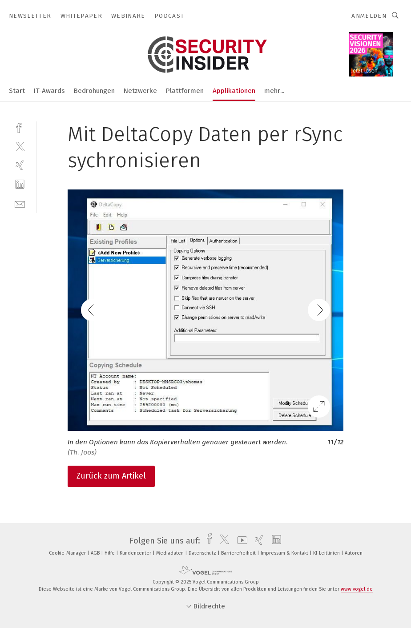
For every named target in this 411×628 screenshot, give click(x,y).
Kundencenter (136, 553)
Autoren (354, 553)
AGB (96, 553)
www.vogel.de (357, 589)
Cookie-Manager (68, 553)
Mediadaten (170, 553)
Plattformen (185, 91)
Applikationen (234, 91)
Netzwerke (140, 91)
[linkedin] (19, 184)
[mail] (19, 203)
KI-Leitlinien (327, 553)
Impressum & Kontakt (285, 553)
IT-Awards (49, 91)
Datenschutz (203, 553)
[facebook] (19, 127)
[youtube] (240, 541)
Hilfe (110, 553)
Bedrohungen (94, 91)
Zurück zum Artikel (111, 476)
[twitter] (19, 146)
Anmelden (369, 16)
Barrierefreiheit (239, 553)
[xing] (19, 165)
